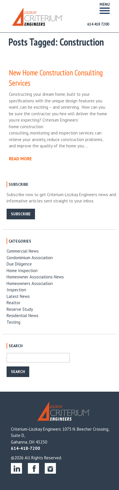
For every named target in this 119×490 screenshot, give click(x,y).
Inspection (16, 289)
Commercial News (23, 251)
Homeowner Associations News (35, 277)
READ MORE (20, 158)
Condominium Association (30, 257)
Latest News (18, 296)
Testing (13, 322)
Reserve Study (20, 309)
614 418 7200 (98, 24)
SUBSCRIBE (21, 213)
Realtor (13, 302)
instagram (50, 468)
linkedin (16, 468)
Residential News (22, 315)
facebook (33, 468)
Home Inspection (22, 270)
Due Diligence (19, 264)
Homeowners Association (30, 283)
